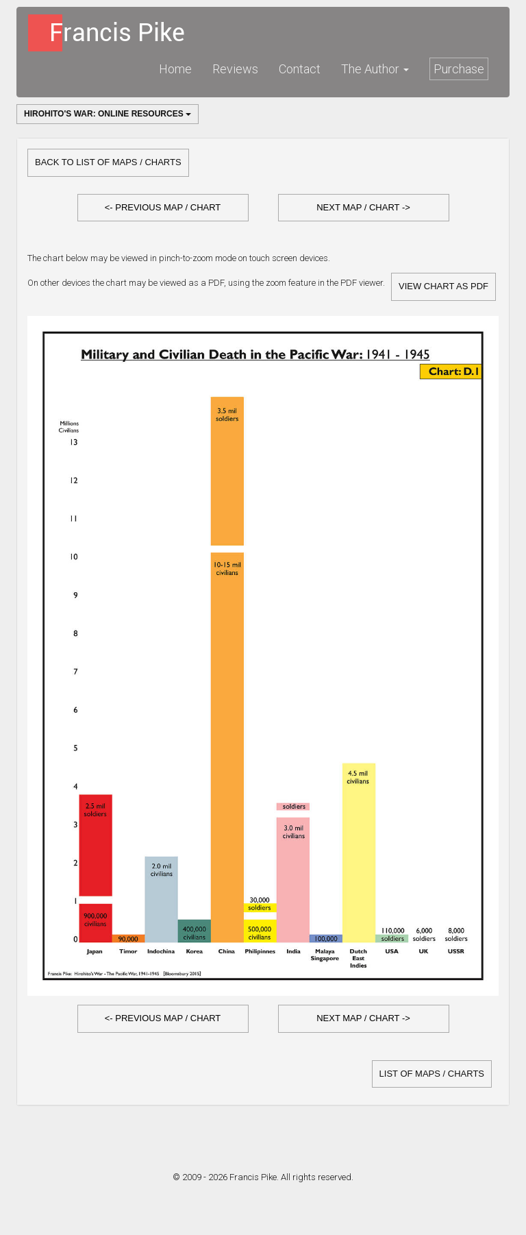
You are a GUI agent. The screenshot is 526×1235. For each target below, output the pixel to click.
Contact (300, 69)
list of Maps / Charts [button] (431, 1073)
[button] (163, 208)
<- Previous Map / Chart (163, 207)
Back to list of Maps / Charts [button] (108, 162)
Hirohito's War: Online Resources (107, 114)
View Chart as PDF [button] (443, 286)
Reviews (235, 69)
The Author (375, 69)
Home (175, 69)
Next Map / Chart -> (363, 207)
